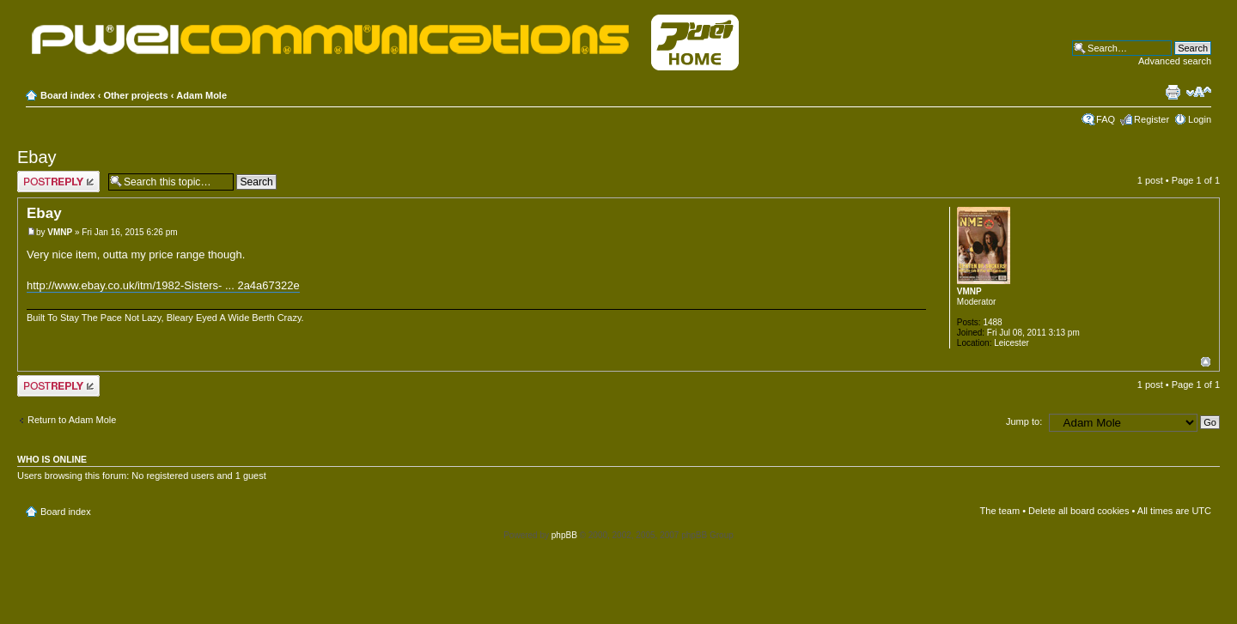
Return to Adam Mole (71, 420)
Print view (1172, 92)
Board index (67, 95)
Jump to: (1024, 421)
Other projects (135, 95)
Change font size (1198, 92)
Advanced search (1174, 61)
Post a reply (58, 181)
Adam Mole (201, 95)
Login (1199, 119)
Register (1151, 119)
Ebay (37, 157)
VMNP (59, 232)
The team (1000, 511)
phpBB (564, 535)
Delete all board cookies (1078, 511)
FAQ (1105, 119)
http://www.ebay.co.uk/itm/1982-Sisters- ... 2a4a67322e (163, 285)
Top (1205, 362)
